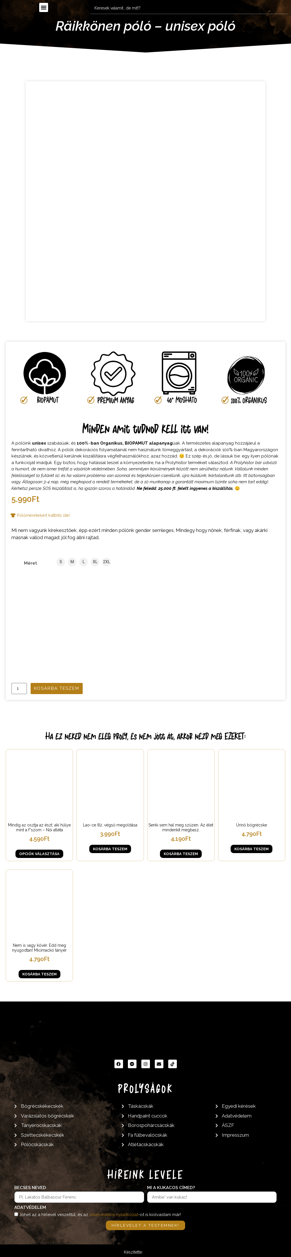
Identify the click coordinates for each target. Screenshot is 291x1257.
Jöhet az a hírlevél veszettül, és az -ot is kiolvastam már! (100, 1214)
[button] (43, 7)
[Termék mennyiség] (19, 688)
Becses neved (30, 1187)
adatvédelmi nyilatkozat (113, 1214)
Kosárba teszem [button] (110, 849)
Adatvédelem (30, 1207)
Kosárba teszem (56, 688)
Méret (30, 563)
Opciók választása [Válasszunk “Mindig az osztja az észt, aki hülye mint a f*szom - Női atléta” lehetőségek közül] (39, 853)
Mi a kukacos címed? (171, 1187)
